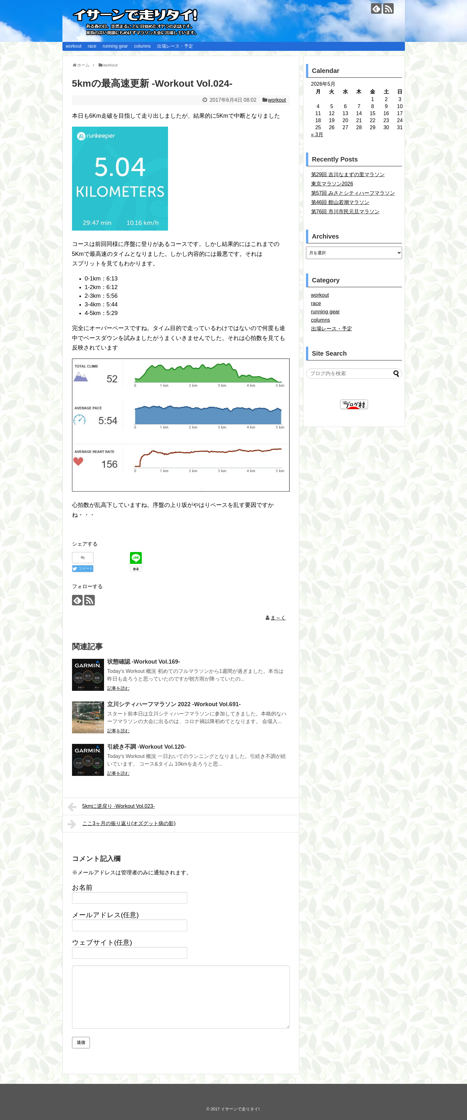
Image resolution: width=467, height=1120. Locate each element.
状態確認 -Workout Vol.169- (143, 662)
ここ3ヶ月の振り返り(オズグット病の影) (122, 824)
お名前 (82, 887)
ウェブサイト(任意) (102, 942)
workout (73, 46)
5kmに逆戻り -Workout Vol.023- (111, 807)
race (92, 46)
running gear (115, 46)
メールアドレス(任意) (105, 915)
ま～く (278, 617)
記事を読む (118, 688)
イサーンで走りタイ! (240, 1109)
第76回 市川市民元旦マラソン (345, 211)
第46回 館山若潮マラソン (340, 202)
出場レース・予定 (175, 46)
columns (142, 46)
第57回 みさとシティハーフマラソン (353, 193)
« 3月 (317, 134)
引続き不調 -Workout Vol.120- (146, 747)
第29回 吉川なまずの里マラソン (348, 174)
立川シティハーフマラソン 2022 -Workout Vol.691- (174, 704)
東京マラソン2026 (332, 183)
